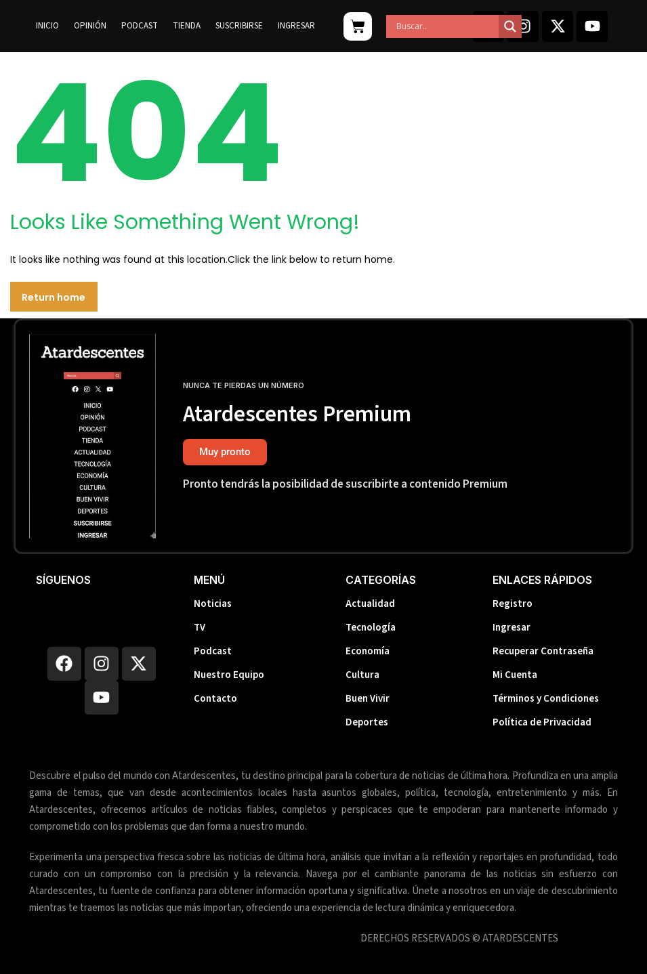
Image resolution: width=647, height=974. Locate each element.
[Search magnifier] (510, 26)
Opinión (90, 26)
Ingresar (296, 26)
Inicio (47, 26)
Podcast (139, 26)
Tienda (187, 26)
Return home (53, 297)
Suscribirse (239, 26)
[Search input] (445, 26)
